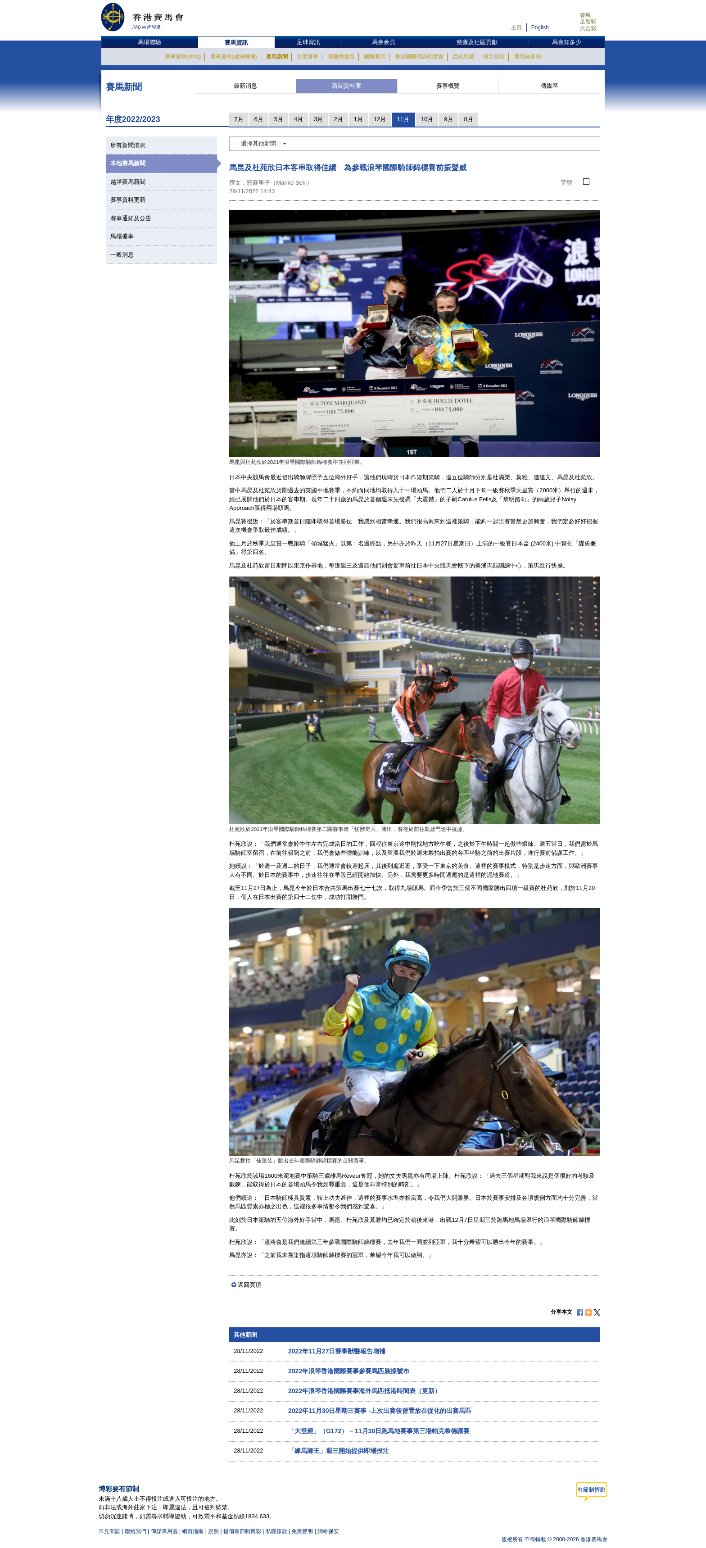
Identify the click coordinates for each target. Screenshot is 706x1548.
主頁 (516, 27)
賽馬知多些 (527, 57)
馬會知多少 (566, 42)
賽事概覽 (448, 85)
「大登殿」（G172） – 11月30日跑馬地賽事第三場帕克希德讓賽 (379, 1431)
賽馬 (585, 15)
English (540, 27)
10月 (427, 119)
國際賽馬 (374, 57)
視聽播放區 (341, 57)
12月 (380, 119)
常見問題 (109, 1531)
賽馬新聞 (277, 57)
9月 (448, 119)
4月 (298, 119)
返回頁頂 (249, 1284)
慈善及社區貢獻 (477, 42)
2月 (338, 119)
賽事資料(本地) (183, 57)
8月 (468, 119)
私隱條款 (276, 1531)
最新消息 (245, 85)
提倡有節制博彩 (242, 1531)
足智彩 (588, 21)
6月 (258, 119)
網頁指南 (193, 1531)
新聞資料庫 (346, 85)
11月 (403, 119)
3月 (318, 119)
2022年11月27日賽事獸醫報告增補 (337, 1351)
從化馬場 (463, 57)
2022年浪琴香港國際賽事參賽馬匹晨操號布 (348, 1371)
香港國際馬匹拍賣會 (419, 57)
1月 (358, 119)
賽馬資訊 (236, 42)
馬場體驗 (149, 42)
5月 (278, 119)
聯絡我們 (135, 1531)
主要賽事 (307, 57)
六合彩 (588, 28)
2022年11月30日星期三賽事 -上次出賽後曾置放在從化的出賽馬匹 (379, 1410)
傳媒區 (549, 85)
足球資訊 (308, 42)
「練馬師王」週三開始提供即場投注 (338, 1450)
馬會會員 (383, 42)
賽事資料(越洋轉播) (233, 57)
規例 (214, 1531)
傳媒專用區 (164, 1531)
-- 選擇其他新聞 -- (260, 143)
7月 (238, 119)
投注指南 (494, 57)
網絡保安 (328, 1531)
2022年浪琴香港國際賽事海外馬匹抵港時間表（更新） (364, 1390)
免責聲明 (302, 1531)
